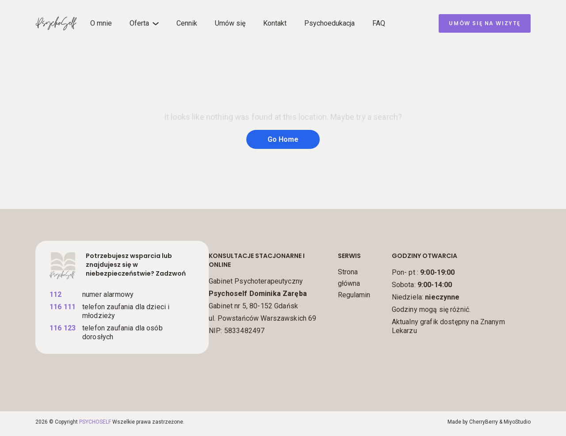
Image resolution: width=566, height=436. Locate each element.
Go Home (283, 139)
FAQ (378, 23)
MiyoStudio (517, 422)
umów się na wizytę (484, 23)
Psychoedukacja (329, 23)
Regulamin (354, 295)
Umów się (230, 23)
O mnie (101, 23)
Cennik (186, 23)
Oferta (139, 23)
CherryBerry (483, 422)
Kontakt (275, 23)
